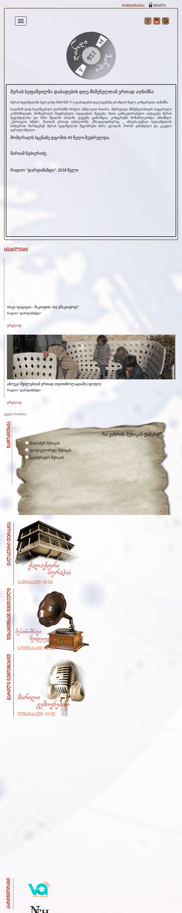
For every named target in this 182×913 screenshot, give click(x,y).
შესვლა (159, 6)
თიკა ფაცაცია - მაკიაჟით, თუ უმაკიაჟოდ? (43, 307)
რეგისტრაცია (133, 6)
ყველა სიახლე (15, 414)
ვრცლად (14, 325)
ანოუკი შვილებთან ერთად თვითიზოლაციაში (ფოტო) (54, 384)
